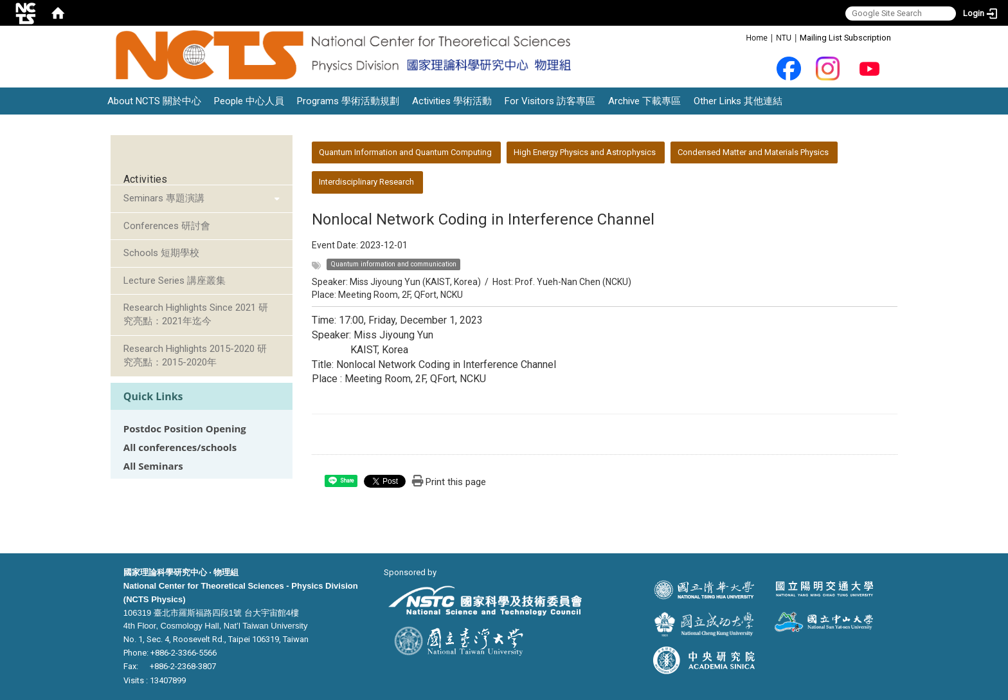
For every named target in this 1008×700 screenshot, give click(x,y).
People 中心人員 (249, 101)
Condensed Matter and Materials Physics (753, 152)
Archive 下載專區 (644, 101)
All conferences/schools (180, 447)
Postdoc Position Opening (184, 429)
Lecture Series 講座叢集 (174, 280)
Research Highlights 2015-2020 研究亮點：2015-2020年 (195, 355)
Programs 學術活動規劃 (348, 101)
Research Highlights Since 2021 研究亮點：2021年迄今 (195, 314)
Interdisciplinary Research (366, 182)
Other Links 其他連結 (738, 101)
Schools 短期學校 (161, 253)
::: (739, 37)
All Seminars (153, 466)
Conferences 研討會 (166, 226)
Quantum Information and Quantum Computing (405, 152)
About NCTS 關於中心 (154, 101)
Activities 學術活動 (452, 101)
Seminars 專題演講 (163, 198)
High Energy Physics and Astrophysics (585, 152)
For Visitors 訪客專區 (550, 101)
